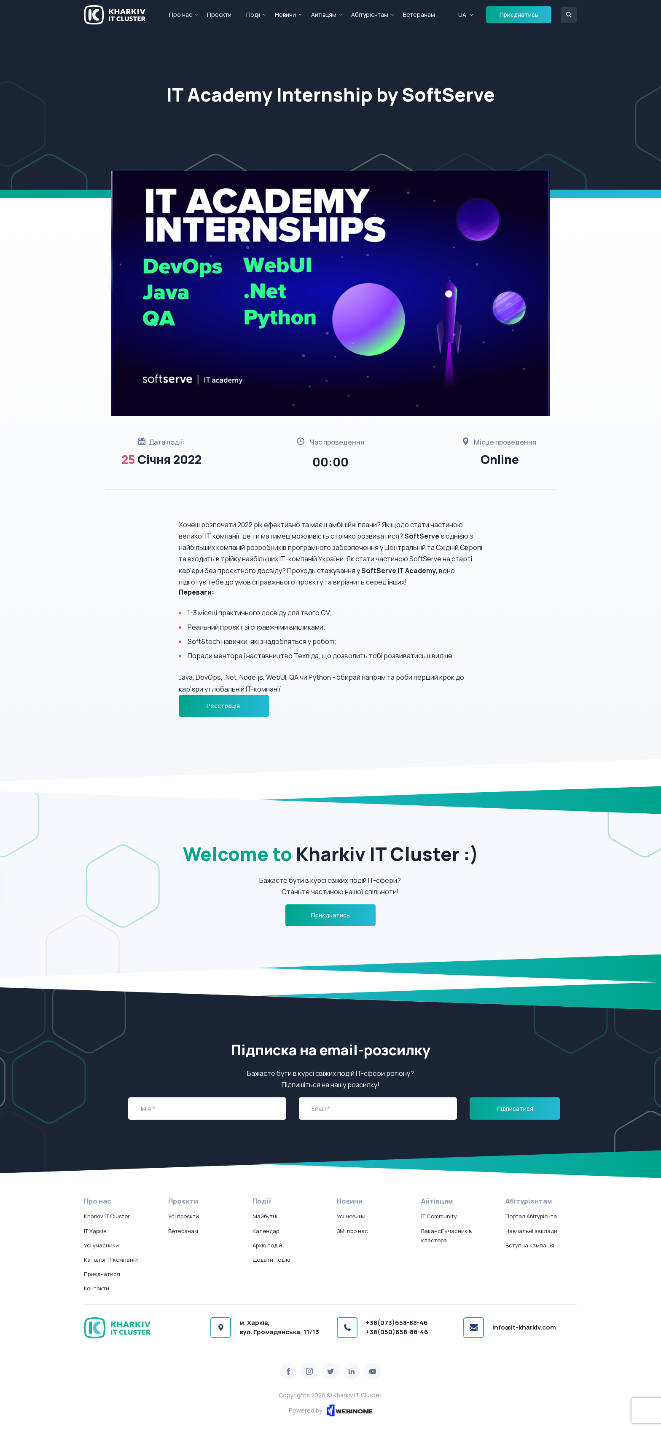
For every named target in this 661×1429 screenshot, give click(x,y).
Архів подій (267, 1245)
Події (253, 15)
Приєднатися (102, 1274)
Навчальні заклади (531, 1231)
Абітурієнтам (369, 15)
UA (462, 15)
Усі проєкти (183, 1216)
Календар (266, 1231)
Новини (285, 15)
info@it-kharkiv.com (524, 1327)
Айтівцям (323, 15)
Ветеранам (419, 15)
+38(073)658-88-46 (397, 1322)
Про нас (180, 15)
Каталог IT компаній (111, 1259)
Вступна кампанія (529, 1245)
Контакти (96, 1288)
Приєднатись (519, 15)
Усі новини (351, 1216)
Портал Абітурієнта (531, 1216)
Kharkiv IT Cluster (107, 1216)
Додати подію (271, 1259)
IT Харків (95, 1231)
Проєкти (219, 15)
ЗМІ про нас (352, 1231)
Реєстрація (224, 706)
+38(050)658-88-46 (397, 1331)
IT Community (439, 1216)
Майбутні (265, 1216)
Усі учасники (101, 1245)
